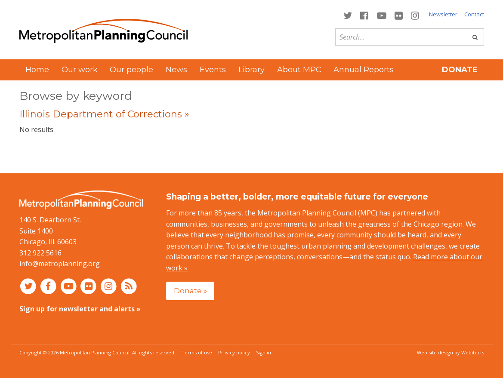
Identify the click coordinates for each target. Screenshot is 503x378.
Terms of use (197, 352)
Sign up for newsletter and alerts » (80, 308)
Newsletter (443, 14)
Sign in (263, 352)
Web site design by (450, 352)
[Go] (475, 37)
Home (37, 69)
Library (251, 69)
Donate (460, 69)
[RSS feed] (129, 286)
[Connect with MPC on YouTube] (381, 14)
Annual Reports (363, 69)
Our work (80, 69)
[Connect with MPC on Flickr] (398, 14)
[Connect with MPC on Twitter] (348, 14)
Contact (474, 14)
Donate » (190, 290)
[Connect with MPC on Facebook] (364, 14)
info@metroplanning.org (59, 263)
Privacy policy (234, 352)
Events (213, 69)
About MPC (299, 69)
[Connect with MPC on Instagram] (415, 14)
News (176, 69)
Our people (131, 69)
